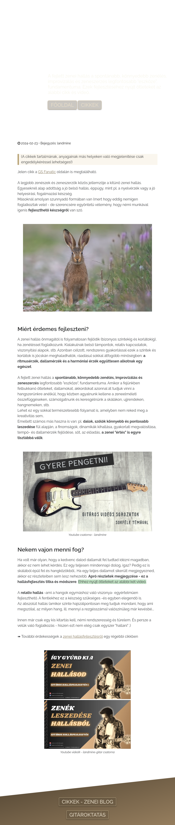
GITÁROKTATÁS (87, 815)
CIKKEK (89, 105)
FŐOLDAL (62, 105)
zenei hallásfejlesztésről (83, 636)
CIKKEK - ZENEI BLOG (87, 802)
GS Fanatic (47, 172)
